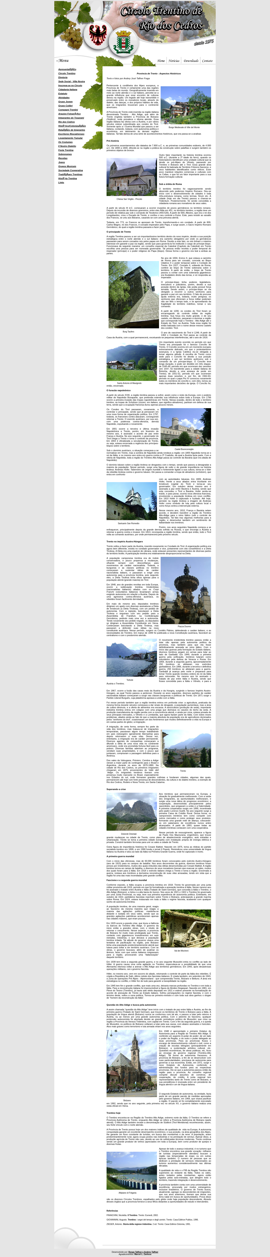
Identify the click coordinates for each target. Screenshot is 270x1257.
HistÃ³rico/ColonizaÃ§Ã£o (72, 126)
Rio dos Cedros (66, 122)
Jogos (61, 162)
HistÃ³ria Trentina (67, 178)
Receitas (62, 158)
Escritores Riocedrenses (71, 134)
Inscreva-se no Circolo (70, 85)
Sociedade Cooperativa (70, 170)
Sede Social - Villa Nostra (71, 81)
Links (61, 182)
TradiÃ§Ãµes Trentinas (70, 174)
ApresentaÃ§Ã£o (67, 69)
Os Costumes (65, 142)
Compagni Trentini (68, 110)
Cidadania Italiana (67, 89)
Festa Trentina (65, 150)
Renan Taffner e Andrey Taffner (143, 1252)
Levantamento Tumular (70, 138)
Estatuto (62, 93)
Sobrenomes (65, 154)
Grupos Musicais (67, 166)
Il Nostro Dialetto (67, 146)
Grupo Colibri (65, 105)
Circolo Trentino (66, 73)
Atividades (64, 97)
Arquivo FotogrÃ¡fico (69, 114)
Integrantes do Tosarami (71, 118)
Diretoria (62, 77)
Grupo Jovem (65, 101)
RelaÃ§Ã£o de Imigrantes (71, 130)
